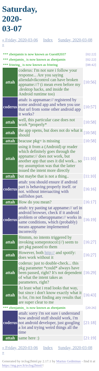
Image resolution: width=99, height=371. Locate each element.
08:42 (91, 65)
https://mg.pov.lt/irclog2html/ (22, 365)
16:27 (90, 242)
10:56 (90, 82)
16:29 (90, 272)
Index (48, 40)
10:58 (90, 122)
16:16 (90, 189)
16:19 (90, 219)
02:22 (91, 54)
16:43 (90, 295)
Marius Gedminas (68, 361)
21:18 (90, 322)
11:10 (90, 158)
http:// (50, 252)
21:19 (90, 338)
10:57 (90, 107)
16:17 (90, 202)
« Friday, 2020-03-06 (20, 40)
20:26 (91, 308)
